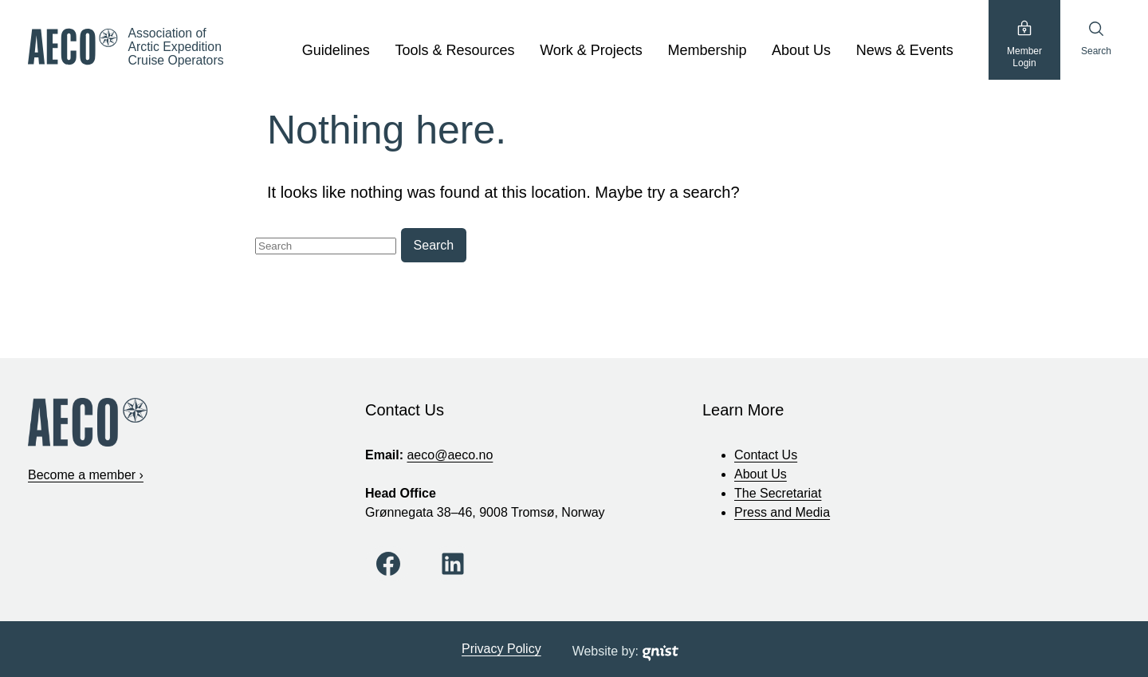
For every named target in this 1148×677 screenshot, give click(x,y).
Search (1096, 38)
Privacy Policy (501, 648)
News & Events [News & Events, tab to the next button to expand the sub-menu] (904, 50)
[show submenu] (378, 51)
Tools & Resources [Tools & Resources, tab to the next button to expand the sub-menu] (454, 50)
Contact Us (765, 455)
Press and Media (782, 512)
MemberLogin (1024, 44)
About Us (760, 474)
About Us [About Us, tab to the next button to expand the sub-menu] (801, 50)
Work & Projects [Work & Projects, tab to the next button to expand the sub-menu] (591, 50)
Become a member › (86, 475)
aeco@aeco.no (450, 455)
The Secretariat (777, 493)
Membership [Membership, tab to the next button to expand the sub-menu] (706, 50)
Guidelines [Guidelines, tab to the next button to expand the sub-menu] (336, 50)
